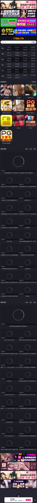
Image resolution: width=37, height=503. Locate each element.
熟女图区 (25, 66)
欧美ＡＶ (25, 52)
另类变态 (33, 60)
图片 (2, 65)
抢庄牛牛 (33, 49)
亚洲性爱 (9, 58)
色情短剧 (17, 77)
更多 (35, 149)
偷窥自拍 (9, 64)
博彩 (2, 48)
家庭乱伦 (17, 69)
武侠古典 (33, 69)
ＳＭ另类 (33, 55)
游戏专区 (33, 47)
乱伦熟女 (25, 60)
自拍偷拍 (17, 52)
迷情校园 (9, 72)
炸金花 (17, 49)
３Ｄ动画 (33, 52)
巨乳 (31, 149)
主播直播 (25, 55)
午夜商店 (17, 75)
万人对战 (25, 47)
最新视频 (3, 149)
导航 (2, 76)
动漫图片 (33, 64)
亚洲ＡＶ (9, 52)
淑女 (31, 302)
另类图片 (33, 66)
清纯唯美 (17, 66)
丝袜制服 (17, 55)
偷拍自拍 (17, 58)
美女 (27, 149)
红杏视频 (9, 77)
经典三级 (17, 60)
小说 (2, 70)
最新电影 (3, 302)
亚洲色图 (17, 64)
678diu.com (18, 38)
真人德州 (17, 47)
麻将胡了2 (9, 49)
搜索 (34, 42)
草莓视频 (25, 75)
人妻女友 (25, 69)
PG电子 (9, 47)
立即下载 (28, 500)
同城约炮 (9, 75)
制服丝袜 (9, 60)
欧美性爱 (33, 58)
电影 (2, 59)
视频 (2, 54)
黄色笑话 (25, 72)
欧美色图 (25, 64)
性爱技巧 (33, 72)
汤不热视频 (33, 75)
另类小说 (17, 72)
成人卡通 (25, 58)
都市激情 (9, 69)
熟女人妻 (9, 55)
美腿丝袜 (9, 66)
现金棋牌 (25, 49)
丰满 (27, 302)
